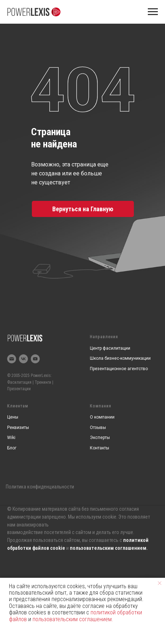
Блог (11, 447)
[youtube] (35, 358)
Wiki (11, 437)
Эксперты (100, 437)
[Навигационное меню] (153, 11)
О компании (102, 417)
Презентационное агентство (119, 368)
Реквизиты (18, 427)
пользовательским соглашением (108, 548)
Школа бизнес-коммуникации (120, 358)
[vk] (23, 358)
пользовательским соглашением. (73, 619)
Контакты (99, 447)
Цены (12, 417)
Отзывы (98, 427)
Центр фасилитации (110, 348)
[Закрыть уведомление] (159, 583)
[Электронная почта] (11, 358)
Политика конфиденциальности (40, 487)
